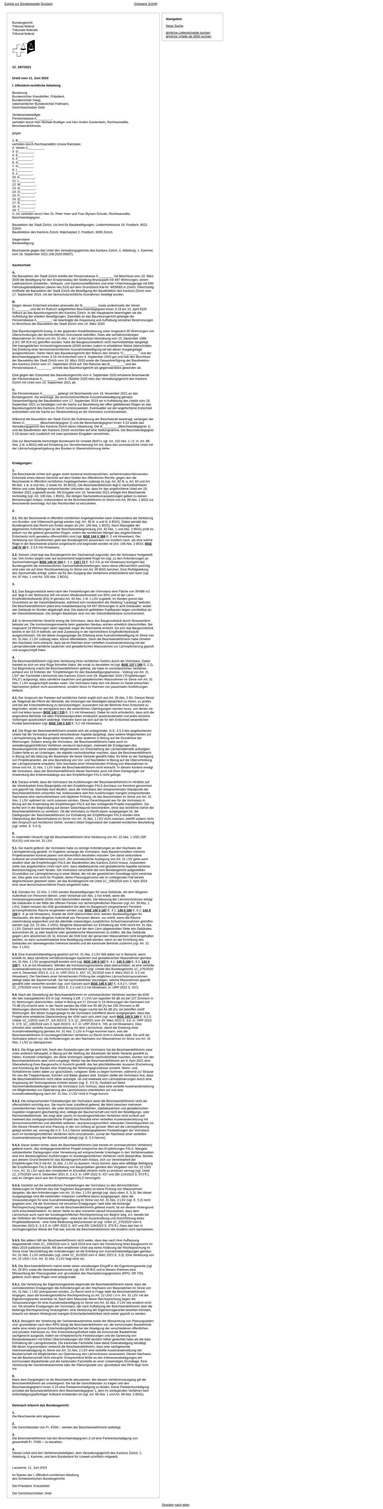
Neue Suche (174, 26)
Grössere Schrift (145, 4)
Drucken (47, 4)
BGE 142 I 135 (54, 712)
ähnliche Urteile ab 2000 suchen (188, 36)
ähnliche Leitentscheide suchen (188, 32)
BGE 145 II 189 (128, 1016)
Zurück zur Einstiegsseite (22, 4)
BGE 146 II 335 (60, 723)
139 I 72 (79, 562)
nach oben (182, 1505)
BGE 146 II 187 (96, 910)
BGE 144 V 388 (94, 536)
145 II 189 (124, 910)
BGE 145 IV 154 (51, 562)
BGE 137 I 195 (131, 665)
